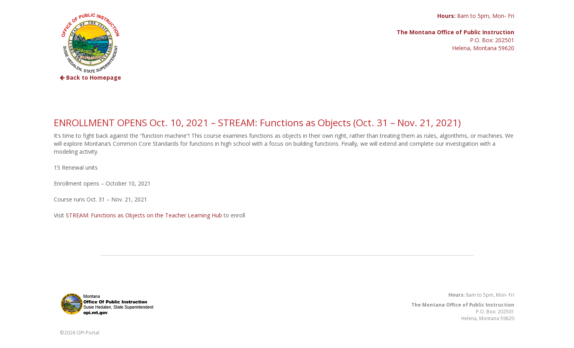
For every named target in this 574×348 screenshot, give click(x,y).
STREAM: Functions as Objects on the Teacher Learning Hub (144, 215)
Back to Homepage (90, 77)
